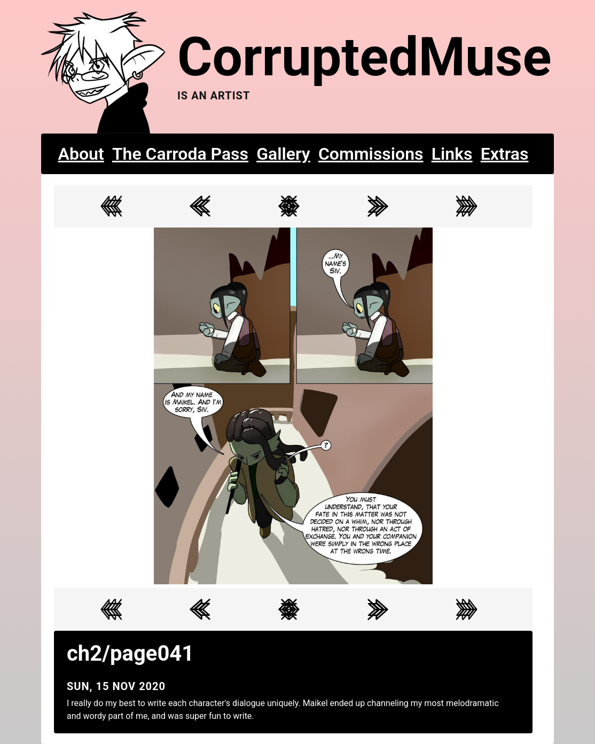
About (81, 154)
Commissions (371, 154)
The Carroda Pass (180, 154)
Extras (505, 154)
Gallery (283, 154)
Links (452, 154)
